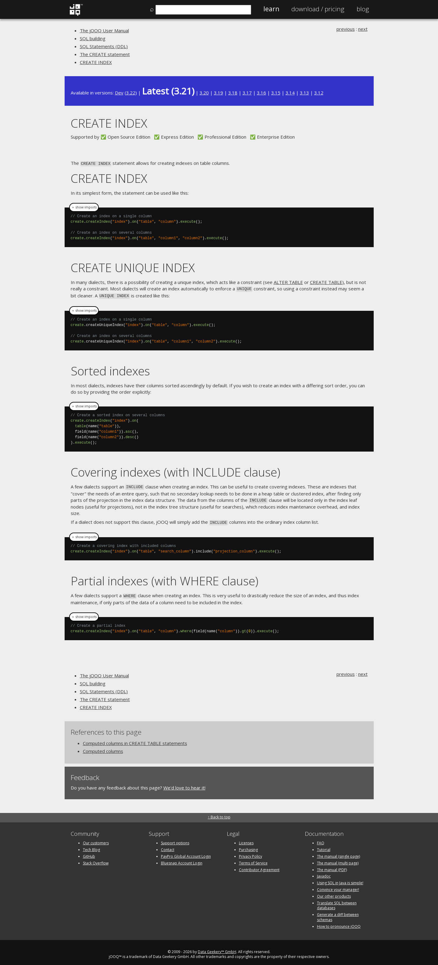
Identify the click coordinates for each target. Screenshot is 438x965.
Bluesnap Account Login (181, 859)
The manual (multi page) (337, 859)
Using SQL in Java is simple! (340, 879)
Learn (271, 9)
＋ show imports (84, 206)
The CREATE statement (105, 54)
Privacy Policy (250, 852)
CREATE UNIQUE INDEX (133, 267)
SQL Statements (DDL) (104, 46)
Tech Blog (91, 845)
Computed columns (103, 747)
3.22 (130, 93)
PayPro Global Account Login (186, 852)
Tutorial (323, 845)
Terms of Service (253, 859)
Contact (167, 845)
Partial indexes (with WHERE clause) (164, 577)
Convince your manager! (338, 885)
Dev (119, 93)
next (363, 29)
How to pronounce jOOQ (339, 922)
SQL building (92, 38)
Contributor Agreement (259, 865)
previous (346, 29)
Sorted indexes (110, 369)
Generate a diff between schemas (338, 913)
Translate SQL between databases (337, 901)
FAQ (320, 839)
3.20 (204, 93)
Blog (363, 9)
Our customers (96, 839)
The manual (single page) (338, 852)
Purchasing (248, 845)
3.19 (218, 93)
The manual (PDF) (332, 865)
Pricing (317, 9)
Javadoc (324, 872)
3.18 (232, 93)
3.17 (247, 93)
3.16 (261, 93)
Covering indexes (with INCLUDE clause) (175, 470)
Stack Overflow (96, 859)
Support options (175, 839)
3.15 (275, 93)
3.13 (304, 93)
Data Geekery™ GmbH (217, 947)
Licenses (246, 839)
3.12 (318, 93)
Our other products (334, 892)
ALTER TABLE (288, 282)
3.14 (290, 93)
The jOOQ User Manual (104, 30)
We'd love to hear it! (184, 784)
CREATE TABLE (326, 282)
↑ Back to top (219, 813)
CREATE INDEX (96, 62)
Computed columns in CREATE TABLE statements (135, 739)
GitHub (89, 852)
